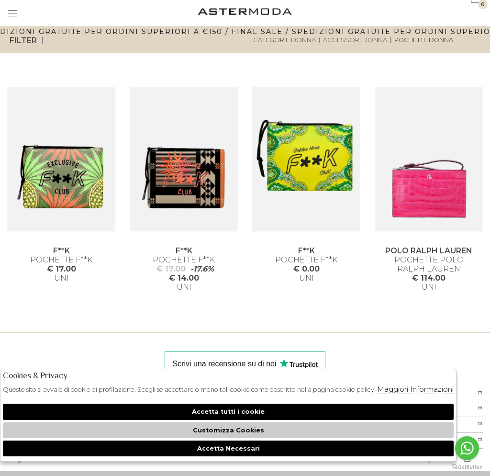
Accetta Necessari (228, 448)
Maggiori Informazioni (415, 389)
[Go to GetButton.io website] (467, 466)
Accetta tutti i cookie (228, 411)
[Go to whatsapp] (467, 448)
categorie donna (284, 40)
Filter (28, 40)
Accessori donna (355, 40)
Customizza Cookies (228, 430)
